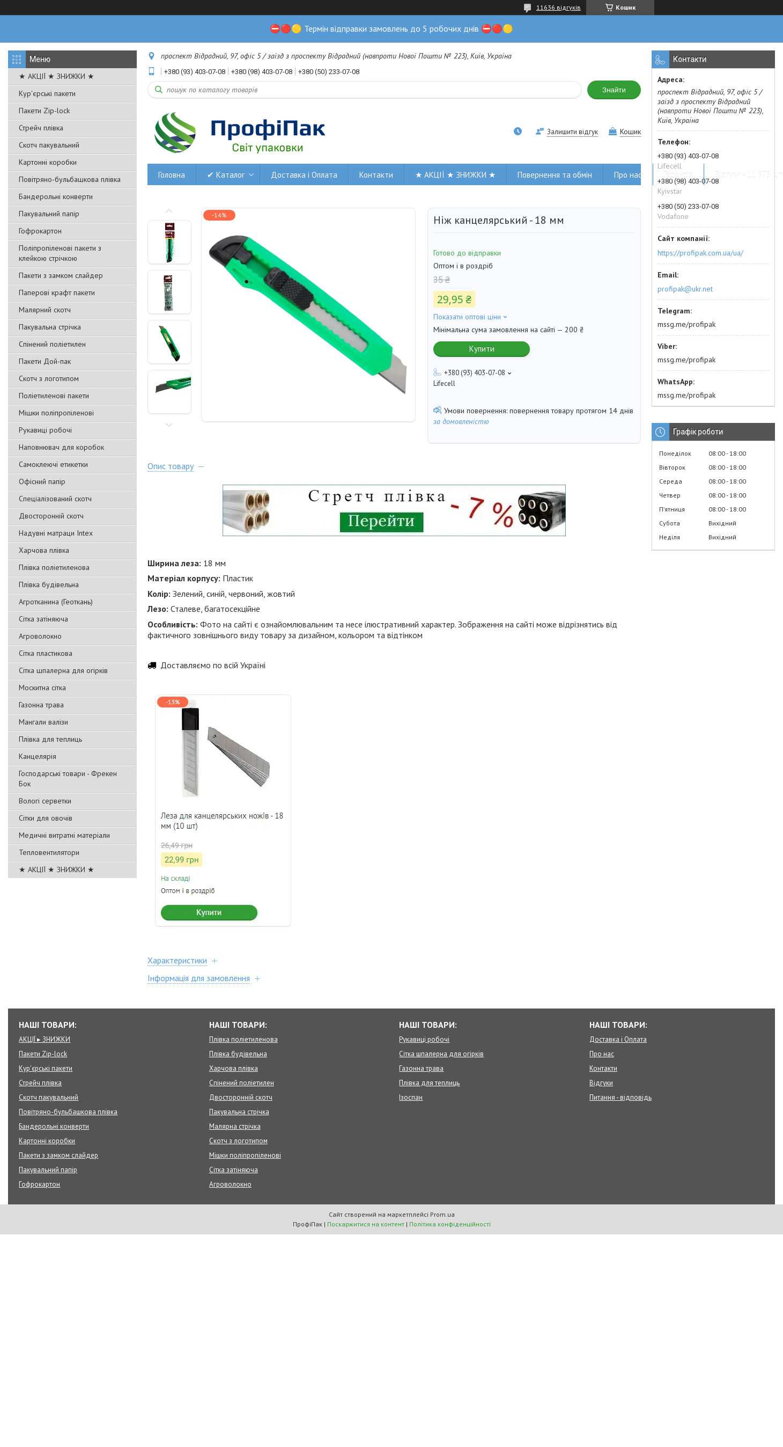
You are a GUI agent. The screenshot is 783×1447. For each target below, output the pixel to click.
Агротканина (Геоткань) (56, 601)
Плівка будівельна (49, 584)
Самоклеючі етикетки (53, 464)
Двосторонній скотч (51, 516)
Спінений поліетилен (52, 344)
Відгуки (601, 1082)
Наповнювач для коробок (61, 447)
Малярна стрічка (235, 1126)
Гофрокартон (40, 231)
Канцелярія (37, 756)
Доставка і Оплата (304, 175)
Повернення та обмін (555, 175)
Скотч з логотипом (49, 378)
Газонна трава (41, 705)
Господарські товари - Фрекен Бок (68, 778)
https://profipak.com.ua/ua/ (700, 253)
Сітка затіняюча (43, 619)
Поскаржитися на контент (365, 1224)
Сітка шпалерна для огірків (63, 670)
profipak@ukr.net (685, 289)
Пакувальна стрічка (50, 327)
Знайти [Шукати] (614, 90)
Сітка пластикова (45, 653)
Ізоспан (411, 1097)
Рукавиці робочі (45, 430)
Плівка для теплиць (50, 739)
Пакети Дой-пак (45, 361)
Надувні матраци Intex (56, 533)
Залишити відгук (572, 131)
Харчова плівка (44, 550)
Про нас (628, 175)
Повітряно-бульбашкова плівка (70, 179)
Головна (171, 175)
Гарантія (678, 175)
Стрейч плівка (41, 128)
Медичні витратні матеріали (64, 835)
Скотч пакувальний (49, 145)
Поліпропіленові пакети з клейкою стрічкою (60, 253)
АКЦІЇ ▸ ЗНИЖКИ (44, 1039)
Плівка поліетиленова (54, 567)
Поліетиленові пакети (54, 395)
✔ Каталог (226, 175)
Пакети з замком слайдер (61, 275)
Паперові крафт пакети (57, 292)
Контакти (376, 175)
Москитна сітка (42, 687)
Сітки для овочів (45, 818)
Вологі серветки (45, 801)
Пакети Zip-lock (44, 110)
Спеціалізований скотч (55, 498)
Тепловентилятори (49, 852)
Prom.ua (442, 1214)
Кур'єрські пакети (47, 93)
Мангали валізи (43, 722)
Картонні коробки (48, 162)
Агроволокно (40, 636)
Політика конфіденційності (450, 1224)
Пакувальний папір (49, 213)
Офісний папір (42, 481)
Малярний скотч (45, 310)
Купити (481, 349)
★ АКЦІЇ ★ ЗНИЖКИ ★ (56, 76)
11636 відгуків (558, 7)
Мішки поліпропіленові (56, 413)
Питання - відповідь (620, 1097)
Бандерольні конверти (56, 196)
